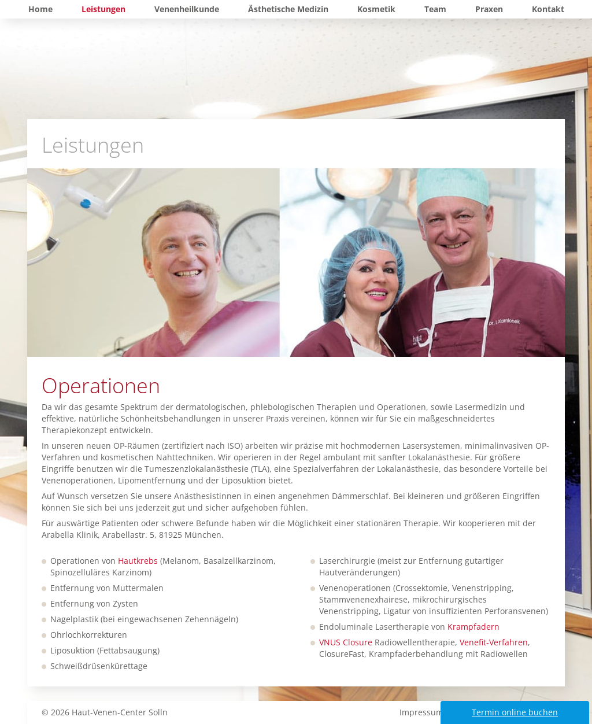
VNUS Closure (345, 642)
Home (40, 8)
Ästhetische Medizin (288, 8)
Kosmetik (376, 8)
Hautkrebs (138, 560)
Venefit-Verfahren (494, 642)
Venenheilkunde (186, 8)
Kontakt (548, 8)
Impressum (421, 712)
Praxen (489, 8)
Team (435, 8)
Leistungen (103, 8)
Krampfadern (473, 626)
